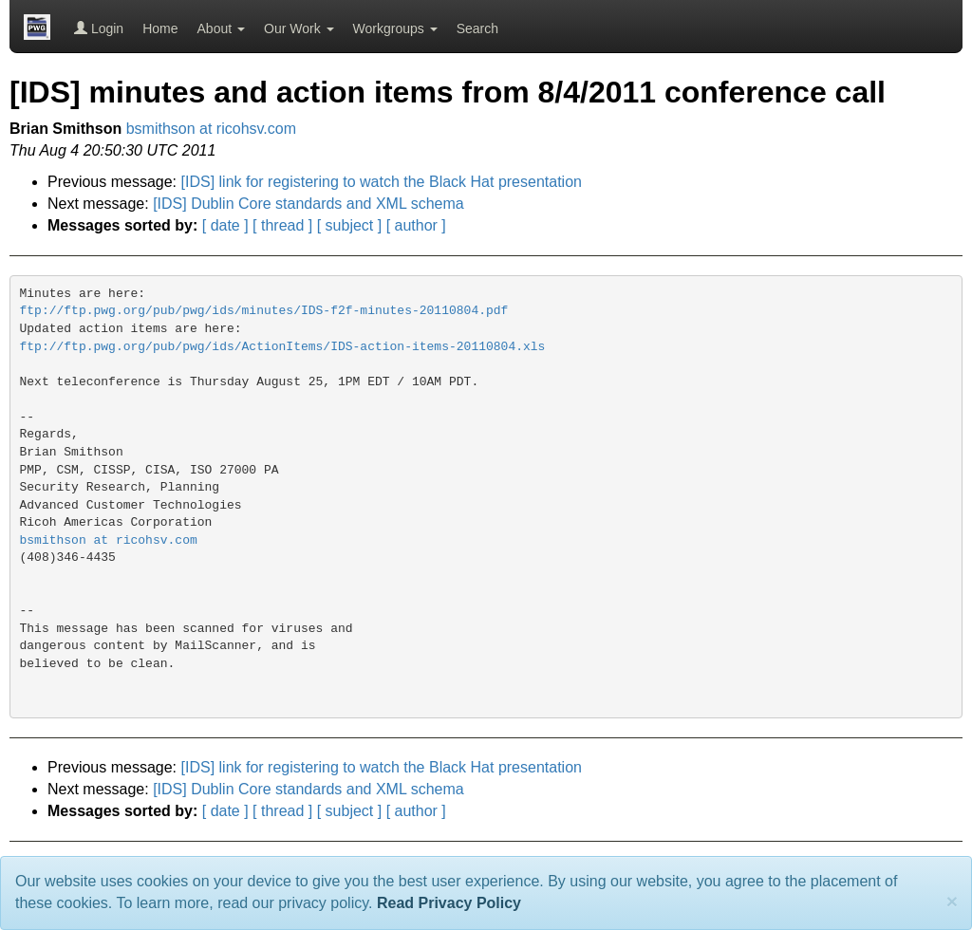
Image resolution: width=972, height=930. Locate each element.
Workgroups (395, 28)
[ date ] (225, 225)
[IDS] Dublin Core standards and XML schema (308, 203)
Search (477, 28)
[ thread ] (282, 225)
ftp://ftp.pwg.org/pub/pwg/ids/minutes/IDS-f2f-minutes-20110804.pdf (264, 311)
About (221, 28)
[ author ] (416, 225)
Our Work (299, 28)
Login (98, 28)
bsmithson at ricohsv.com (211, 129)
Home (160, 28)
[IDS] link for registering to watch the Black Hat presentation (381, 182)
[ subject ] (349, 225)
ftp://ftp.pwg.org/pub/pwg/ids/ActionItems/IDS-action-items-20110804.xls (283, 347)
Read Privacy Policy (449, 903)
